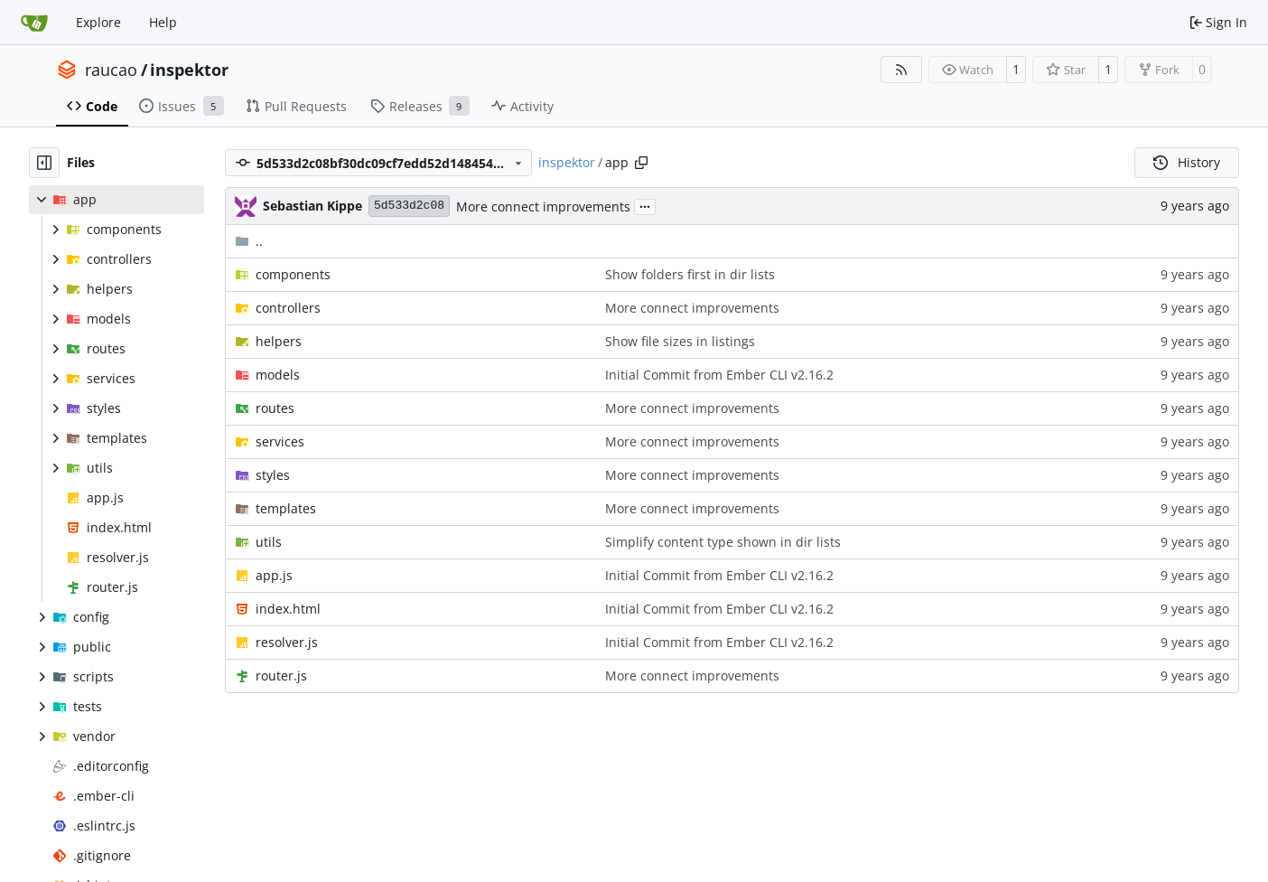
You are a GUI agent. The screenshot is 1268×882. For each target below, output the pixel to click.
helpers (279, 341)
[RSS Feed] (901, 69)
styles (273, 474)
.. (249, 240)
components (293, 274)
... (644, 205)
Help (163, 22)
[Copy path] (641, 162)
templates (286, 508)
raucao (111, 70)
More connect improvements (543, 206)
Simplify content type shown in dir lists (723, 541)
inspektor (189, 70)
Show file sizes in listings (680, 341)
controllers (288, 307)
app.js (274, 575)
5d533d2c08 (409, 205)
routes (275, 408)
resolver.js (287, 642)
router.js (281, 675)
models (278, 374)
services (280, 441)
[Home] (34, 22)
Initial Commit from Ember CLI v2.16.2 (719, 374)
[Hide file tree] (44, 162)
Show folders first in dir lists (690, 274)
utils (269, 541)
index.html (288, 608)
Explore (98, 22)
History (1186, 162)
